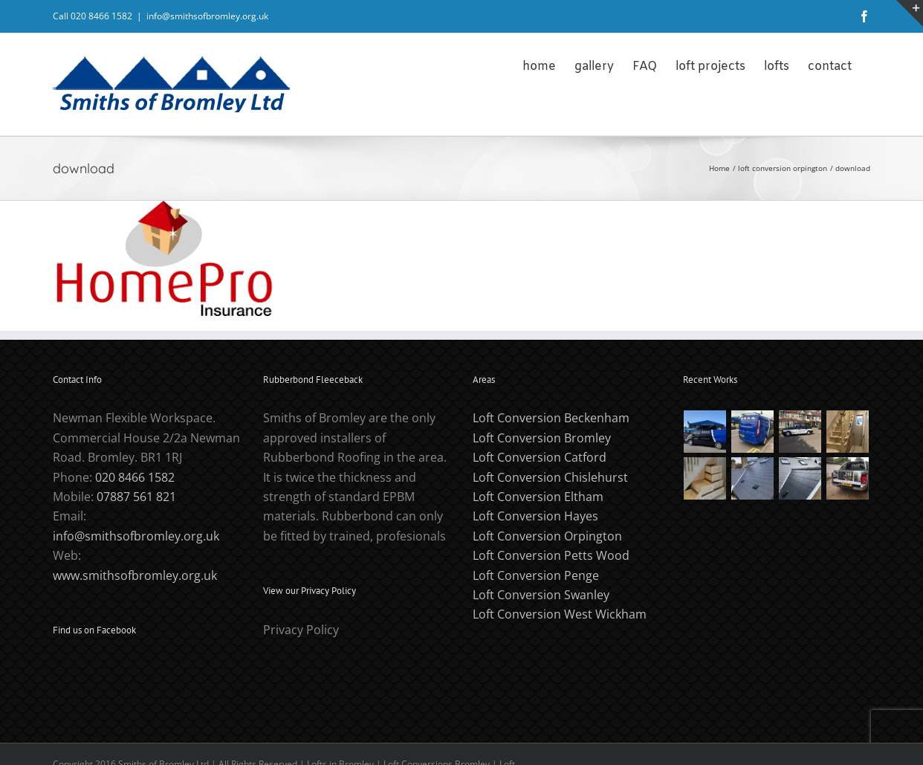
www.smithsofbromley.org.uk (135, 575)
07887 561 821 (136, 496)
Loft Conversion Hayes (535, 516)
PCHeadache (181, 744)
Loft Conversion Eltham (538, 496)
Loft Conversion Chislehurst (550, 477)
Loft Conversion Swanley (541, 595)
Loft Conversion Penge (536, 575)
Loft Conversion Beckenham (551, 418)
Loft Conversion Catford (539, 457)
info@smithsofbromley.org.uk (207, 16)
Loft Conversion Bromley (542, 438)
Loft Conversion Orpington (547, 536)
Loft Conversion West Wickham (560, 614)
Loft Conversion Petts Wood (551, 555)
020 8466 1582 (135, 477)
